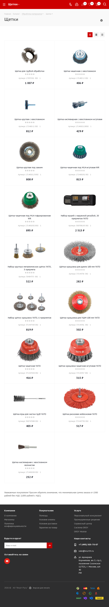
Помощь (43, 515)
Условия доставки (48, 523)
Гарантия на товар (48, 527)
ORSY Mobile (80, 531)
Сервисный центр (83, 523)
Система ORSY (81, 527)
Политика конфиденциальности (15, 524)
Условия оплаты (47, 519)
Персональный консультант (87, 515)
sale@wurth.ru (86, 551)
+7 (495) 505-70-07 (88, 544)
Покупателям (46, 510)
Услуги (77, 510)
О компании (10, 515)
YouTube (7, 561)
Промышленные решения (87, 519)
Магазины (9, 519)
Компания (9, 510)
